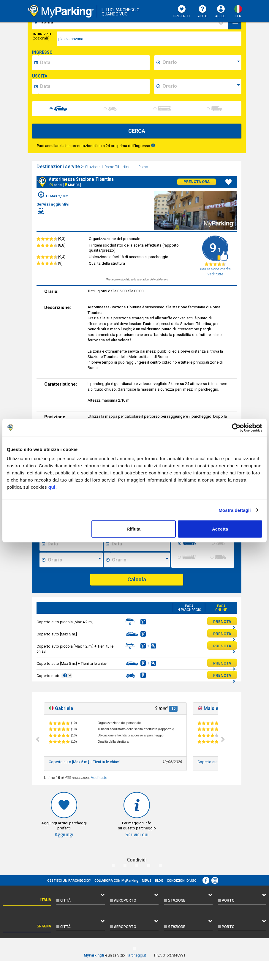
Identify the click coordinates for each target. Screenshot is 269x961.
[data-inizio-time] (201, 62)
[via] (149, 38)
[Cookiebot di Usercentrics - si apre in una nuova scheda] (236, 427)
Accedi (221, 16)
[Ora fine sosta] (140, 560)
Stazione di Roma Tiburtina (108, 167)
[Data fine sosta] (140, 543)
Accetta (220, 528)
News (146, 880)
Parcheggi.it (136, 955)
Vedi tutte (99, 777)
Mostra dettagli (235, 509)
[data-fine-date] (94, 86)
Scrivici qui (136, 834)
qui (52, 487)
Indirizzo (42, 36)
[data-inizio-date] (94, 62)
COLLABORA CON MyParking (116, 880)
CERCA (136, 131)
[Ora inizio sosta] (74, 560)
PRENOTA (224, 621)
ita (238, 16)
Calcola (136, 579)
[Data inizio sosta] (74, 543)
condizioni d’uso (182, 880)
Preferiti (181, 12)
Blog (159, 880)
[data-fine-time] (201, 86)
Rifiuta (133, 528)
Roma (143, 167)
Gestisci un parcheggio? (69, 880)
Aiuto (202, 12)
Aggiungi (64, 834)
